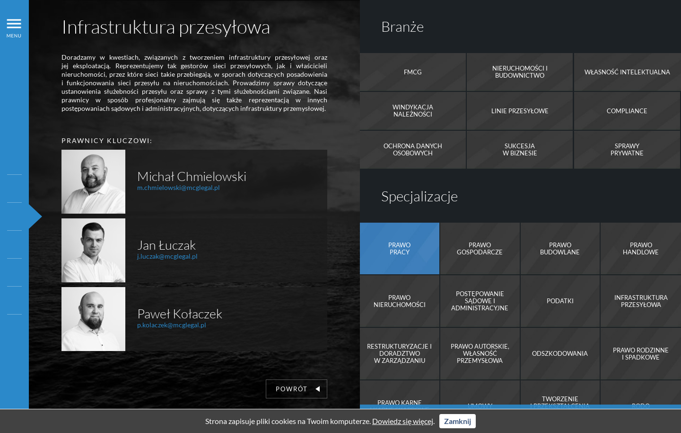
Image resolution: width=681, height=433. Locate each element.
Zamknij (457, 420)
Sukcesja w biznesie (520, 149)
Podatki (560, 301)
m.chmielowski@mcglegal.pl (178, 187)
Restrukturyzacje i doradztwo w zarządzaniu (399, 353)
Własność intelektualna (627, 72)
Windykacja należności (413, 110)
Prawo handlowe (641, 248)
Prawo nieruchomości (400, 301)
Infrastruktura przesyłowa (641, 301)
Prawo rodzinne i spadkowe (641, 353)
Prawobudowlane (560, 248)
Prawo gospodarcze (480, 248)
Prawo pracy (399, 248)
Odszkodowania (560, 353)
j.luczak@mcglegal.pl (167, 256)
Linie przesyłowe (520, 111)
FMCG (413, 72)
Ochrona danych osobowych (413, 149)
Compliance (627, 111)
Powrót (298, 389)
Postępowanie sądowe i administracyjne (479, 301)
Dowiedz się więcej (402, 420)
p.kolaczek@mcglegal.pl (171, 325)
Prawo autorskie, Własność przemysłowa (480, 353)
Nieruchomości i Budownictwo (520, 71)
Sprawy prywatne (627, 149)
